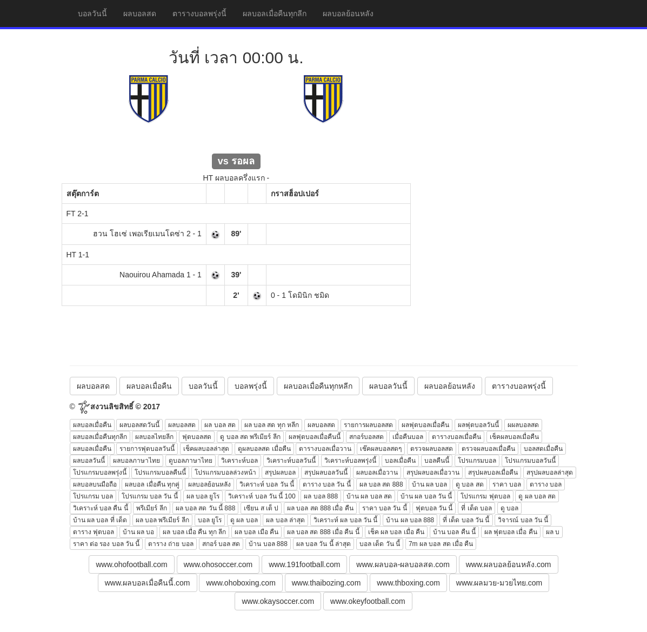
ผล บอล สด (220, 425)
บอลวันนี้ (92, 13)
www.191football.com (304, 564)
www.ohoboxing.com (240, 582)
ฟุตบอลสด (196, 437)
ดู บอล (509, 508)
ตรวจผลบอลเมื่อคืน (488, 449)
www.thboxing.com (408, 582)
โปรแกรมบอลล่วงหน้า (225, 472)
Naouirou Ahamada (151, 274)
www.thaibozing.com (326, 582)
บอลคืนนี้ (436, 460)
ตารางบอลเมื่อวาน (325, 449)
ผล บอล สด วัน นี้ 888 (206, 508)
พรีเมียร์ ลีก (151, 508)
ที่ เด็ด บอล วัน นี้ (466, 520)
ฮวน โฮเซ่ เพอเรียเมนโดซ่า (138, 233)
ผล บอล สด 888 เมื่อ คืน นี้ (323, 532)
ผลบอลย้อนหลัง (348, 13)
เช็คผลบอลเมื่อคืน (514, 437)
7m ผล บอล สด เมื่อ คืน (441, 544)
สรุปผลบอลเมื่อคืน (493, 472)
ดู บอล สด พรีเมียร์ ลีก (250, 437)
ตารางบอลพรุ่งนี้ (199, 13)
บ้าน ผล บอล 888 (410, 520)
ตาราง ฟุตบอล (93, 532)
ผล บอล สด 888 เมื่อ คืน (320, 508)
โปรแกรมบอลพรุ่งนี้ (99, 472)
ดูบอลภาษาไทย (190, 460)
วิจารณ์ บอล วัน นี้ (523, 520)
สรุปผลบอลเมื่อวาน (432, 472)
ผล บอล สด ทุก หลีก (271, 425)
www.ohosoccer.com (218, 564)
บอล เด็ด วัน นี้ (379, 544)
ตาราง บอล (546, 484)
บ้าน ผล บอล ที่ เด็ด (100, 520)
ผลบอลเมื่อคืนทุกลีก (274, 13)
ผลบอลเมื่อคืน (149, 386)
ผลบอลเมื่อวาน (377, 472)
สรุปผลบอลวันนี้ (326, 472)
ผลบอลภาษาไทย (136, 460)
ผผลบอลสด (523, 425)
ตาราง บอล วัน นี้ (327, 484)
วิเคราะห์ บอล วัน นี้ (266, 484)
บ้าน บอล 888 (268, 544)
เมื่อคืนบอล (407, 437)
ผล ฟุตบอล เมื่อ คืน (510, 532)
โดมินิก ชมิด (308, 295)
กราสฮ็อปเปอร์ (295, 193)
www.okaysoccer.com (278, 601)
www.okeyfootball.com (367, 601)
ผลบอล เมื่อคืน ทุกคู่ (152, 484)
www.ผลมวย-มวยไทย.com (499, 582)
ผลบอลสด (139, 13)
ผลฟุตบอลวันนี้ (478, 425)
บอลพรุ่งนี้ (251, 386)
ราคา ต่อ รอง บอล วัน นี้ (106, 544)
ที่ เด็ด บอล (476, 508)
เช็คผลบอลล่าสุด (206, 449)
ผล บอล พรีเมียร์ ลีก (162, 520)
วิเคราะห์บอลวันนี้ (291, 460)
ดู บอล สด (470, 484)
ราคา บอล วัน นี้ (384, 508)
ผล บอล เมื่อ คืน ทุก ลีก (194, 532)
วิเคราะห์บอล (239, 460)
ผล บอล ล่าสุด (285, 520)
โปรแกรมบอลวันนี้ (530, 460)
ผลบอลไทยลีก (154, 437)
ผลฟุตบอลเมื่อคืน (425, 425)
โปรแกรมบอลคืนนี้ (160, 472)
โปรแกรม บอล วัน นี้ (150, 496)
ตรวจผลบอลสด (431, 449)
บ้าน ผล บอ (139, 532)
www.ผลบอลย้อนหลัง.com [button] (508, 564)
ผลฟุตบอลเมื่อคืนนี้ (315, 437)
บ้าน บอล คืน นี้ (454, 532)
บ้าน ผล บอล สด (369, 496)
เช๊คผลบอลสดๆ (381, 449)
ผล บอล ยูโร (203, 496)
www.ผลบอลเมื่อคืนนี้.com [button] (147, 582)
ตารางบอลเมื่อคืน (456, 437)
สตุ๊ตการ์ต (82, 193)
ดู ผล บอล (244, 520)
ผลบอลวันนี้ (388, 386)
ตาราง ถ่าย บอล (171, 544)
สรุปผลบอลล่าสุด (549, 472)
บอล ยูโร (210, 520)
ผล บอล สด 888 (381, 484)
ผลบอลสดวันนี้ (139, 425)
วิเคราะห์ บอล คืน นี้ (100, 508)
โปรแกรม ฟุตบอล (485, 496)
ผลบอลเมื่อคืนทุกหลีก (318, 386)
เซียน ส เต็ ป (261, 508)
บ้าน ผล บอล (430, 484)
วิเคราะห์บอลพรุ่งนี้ (350, 460)
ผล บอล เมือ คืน (256, 532)
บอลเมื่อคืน (400, 460)
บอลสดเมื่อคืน (543, 449)
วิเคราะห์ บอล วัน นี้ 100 (261, 496)
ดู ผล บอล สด (537, 496)
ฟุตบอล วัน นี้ (434, 508)
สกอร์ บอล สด (221, 544)
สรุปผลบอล (280, 472)
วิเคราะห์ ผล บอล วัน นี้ (345, 520)
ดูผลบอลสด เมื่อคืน (264, 449)
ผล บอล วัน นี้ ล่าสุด (323, 544)
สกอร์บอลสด (366, 437)
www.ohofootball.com (131, 564)
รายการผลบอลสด (368, 425)
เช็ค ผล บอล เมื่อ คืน (396, 532)
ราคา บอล (506, 484)
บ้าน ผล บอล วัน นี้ (426, 496)
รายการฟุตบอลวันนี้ (147, 449)
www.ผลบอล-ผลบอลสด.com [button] (402, 564)
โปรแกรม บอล (93, 496)
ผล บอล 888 (321, 496)
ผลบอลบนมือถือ (95, 484)
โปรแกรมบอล (477, 460)
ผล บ (552, 532)
